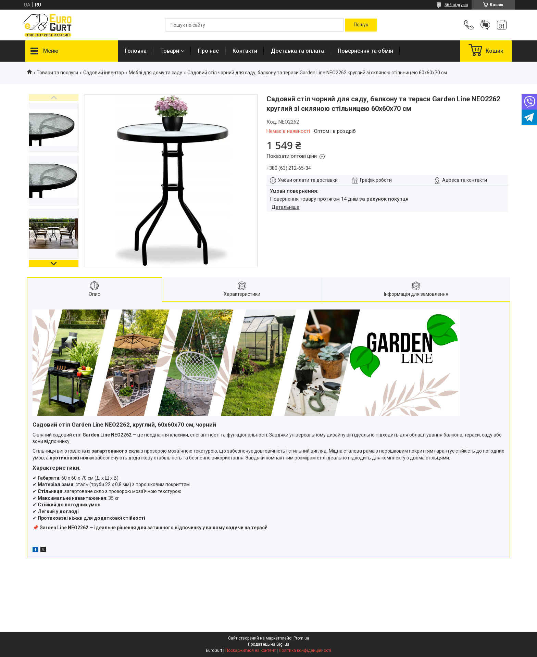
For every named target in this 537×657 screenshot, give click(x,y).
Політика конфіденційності (305, 650)
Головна (136, 51)
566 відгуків (456, 4)
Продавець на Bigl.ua (268, 644)
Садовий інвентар (103, 72)
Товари (169, 51)
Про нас (208, 51)
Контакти (245, 51)
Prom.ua (301, 638)
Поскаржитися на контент (250, 650)
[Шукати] (361, 24)
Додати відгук (485, 25)
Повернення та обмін (365, 51)
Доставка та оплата (297, 51)
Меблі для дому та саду (155, 72)
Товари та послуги (57, 72)
